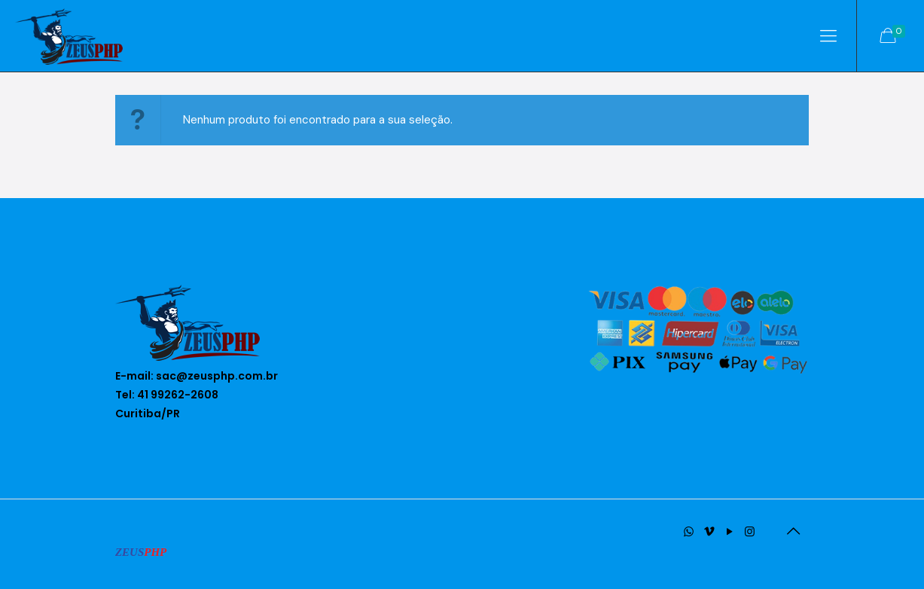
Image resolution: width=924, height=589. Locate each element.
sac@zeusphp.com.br (217, 375)
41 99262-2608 (177, 394)
